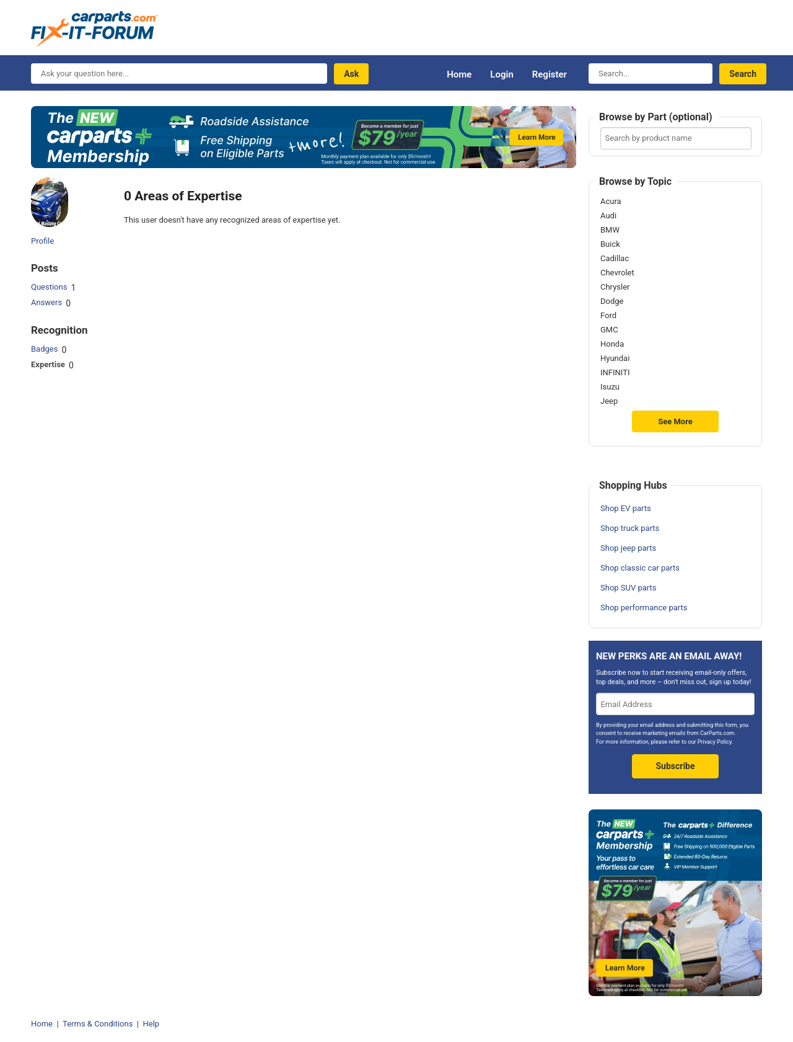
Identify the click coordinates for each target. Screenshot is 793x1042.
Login (501, 74)
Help (150, 1023)
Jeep (609, 401)
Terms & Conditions (98, 1023)
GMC (609, 330)
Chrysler (614, 287)
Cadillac (614, 258)
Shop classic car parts (640, 567)
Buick (610, 244)
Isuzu (610, 387)
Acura (610, 201)
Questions (49, 287)
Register (549, 74)
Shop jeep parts (628, 548)
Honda (612, 344)
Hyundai (614, 358)
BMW (610, 230)
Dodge (611, 301)
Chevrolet (617, 273)
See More (675, 421)
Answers (46, 302)
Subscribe (674, 766)
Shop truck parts (629, 528)
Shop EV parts (625, 508)
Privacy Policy (715, 742)
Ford (608, 315)
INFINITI (614, 372)
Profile (42, 241)
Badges (44, 349)
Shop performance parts (643, 607)
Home (459, 74)
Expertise (48, 364)
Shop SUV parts (628, 587)
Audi (608, 216)
